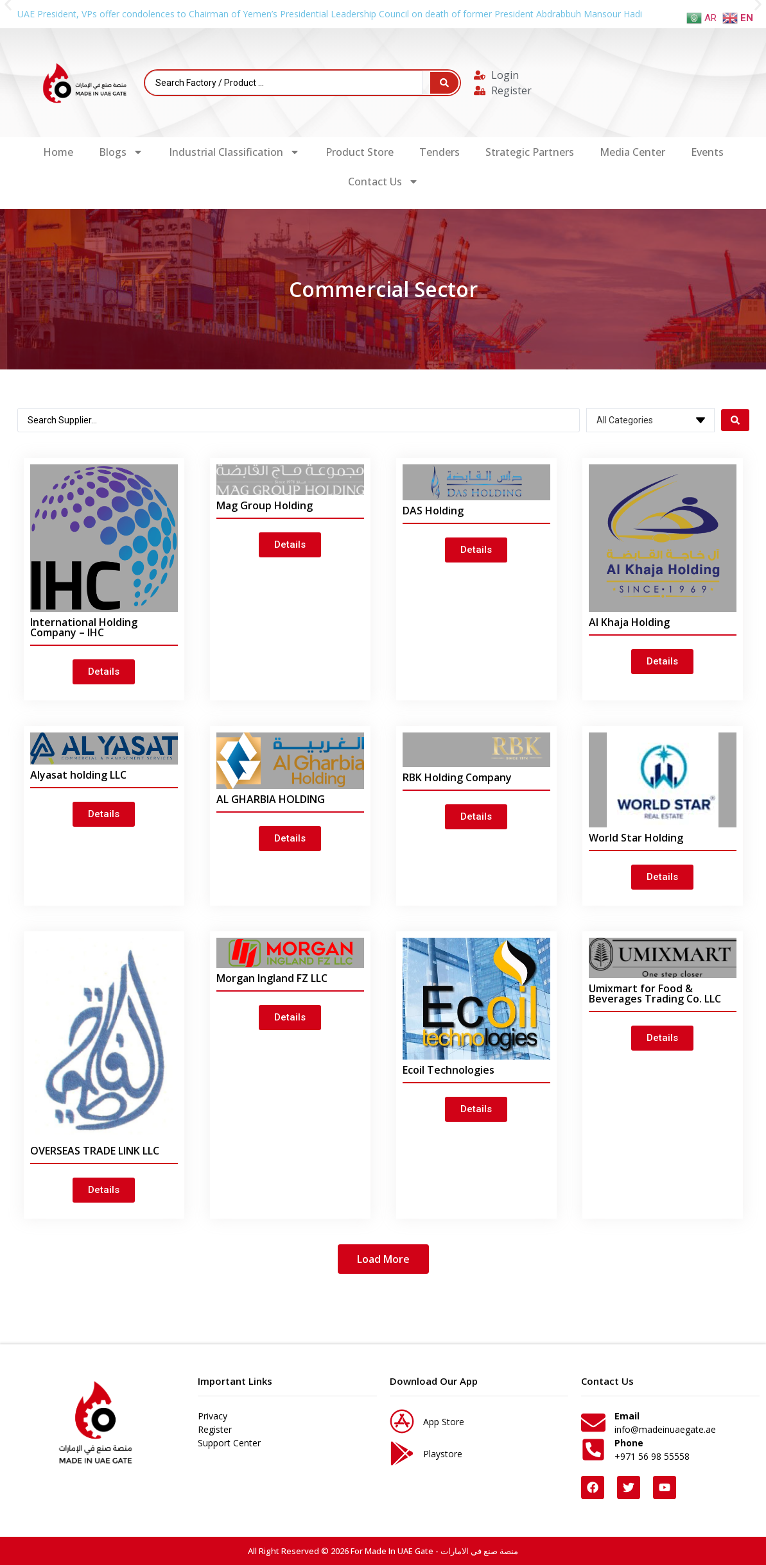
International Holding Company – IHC (83, 627)
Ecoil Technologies (448, 1070)
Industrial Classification (234, 152)
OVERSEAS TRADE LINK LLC (94, 1151)
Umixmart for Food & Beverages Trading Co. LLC (655, 993)
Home (58, 152)
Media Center (632, 152)
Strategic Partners (529, 152)
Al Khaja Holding (629, 622)
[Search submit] (444, 83)
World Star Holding (636, 838)
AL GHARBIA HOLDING (270, 799)
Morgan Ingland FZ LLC (271, 978)
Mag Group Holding (264, 505)
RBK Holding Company (457, 777)
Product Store (360, 152)
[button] (383, 1259)
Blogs (121, 152)
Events (707, 152)
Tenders (439, 152)
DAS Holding (433, 510)
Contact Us (383, 181)
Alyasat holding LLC (78, 775)
